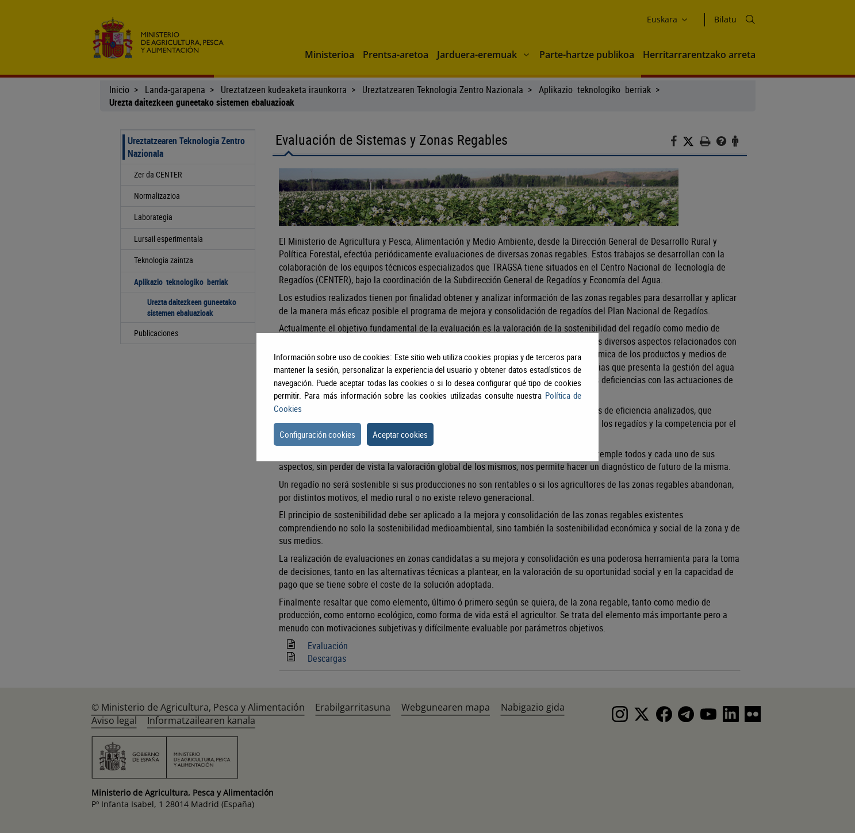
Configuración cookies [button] (317, 434)
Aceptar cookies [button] (400, 434)
